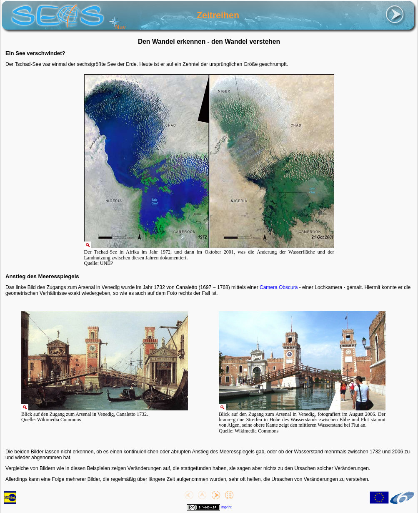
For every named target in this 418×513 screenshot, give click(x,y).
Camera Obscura (279, 287)
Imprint (226, 507)
